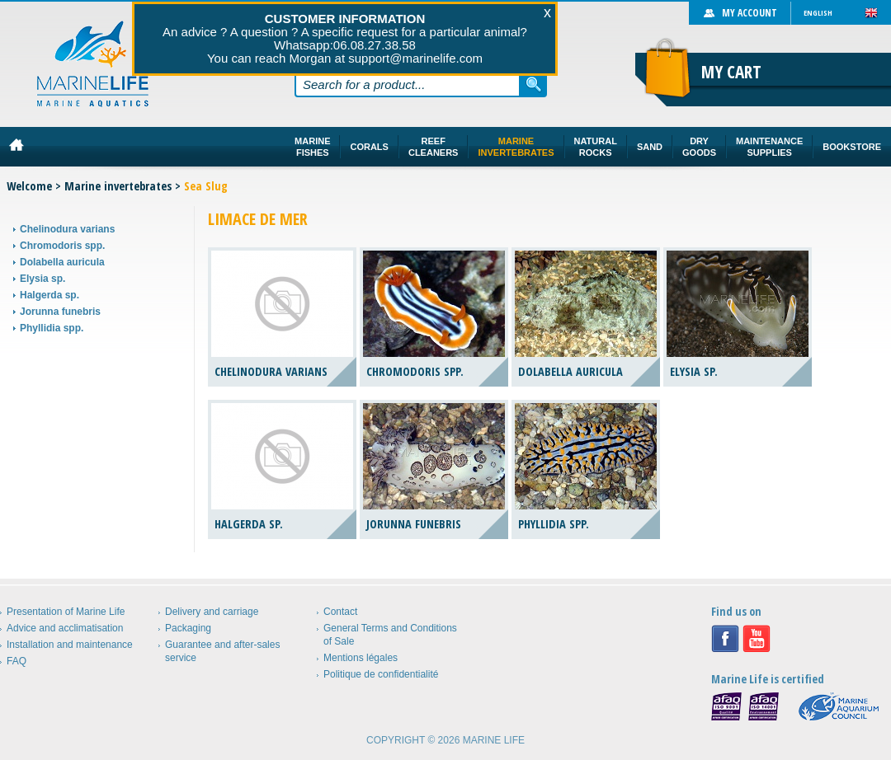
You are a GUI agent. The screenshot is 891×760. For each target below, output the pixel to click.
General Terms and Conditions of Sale (390, 634)
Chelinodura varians (67, 229)
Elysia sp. (42, 278)
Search (534, 84)
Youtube (756, 639)
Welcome (29, 186)
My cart (731, 71)
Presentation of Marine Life (66, 611)
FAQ (16, 661)
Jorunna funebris (60, 311)
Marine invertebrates (118, 186)
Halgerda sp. (49, 295)
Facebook (725, 639)
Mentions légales (360, 658)
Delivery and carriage (211, 611)
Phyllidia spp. (51, 328)
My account (749, 13)
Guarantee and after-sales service (222, 651)
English (818, 12)
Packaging (188, 628)
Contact (340, 611)
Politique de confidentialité (380, 674)
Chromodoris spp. (62, 245)
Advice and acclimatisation (65, 628)
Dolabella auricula (62, 262)
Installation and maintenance (70, 644)
